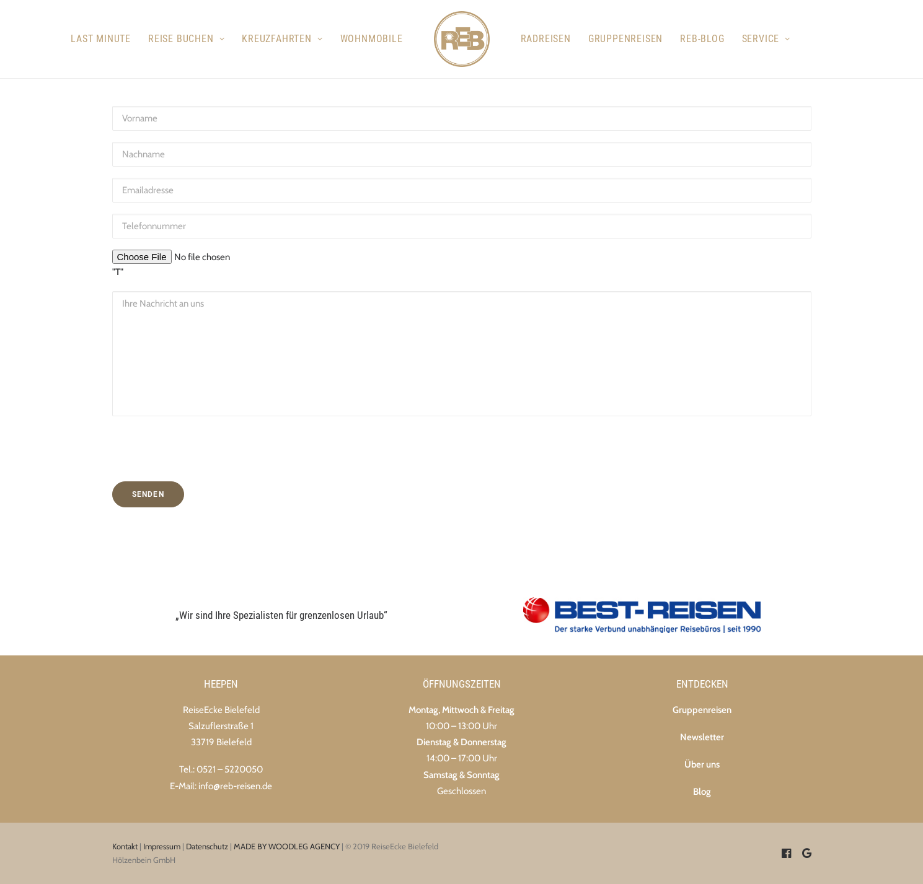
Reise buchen (186, 39)
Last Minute (101, 39)
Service (766, 39)
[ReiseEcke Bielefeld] (462, 39)
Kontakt (125, 846)
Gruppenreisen (625, 39)
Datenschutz (207, 846)
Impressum (161, 846)
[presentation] (184, 434)
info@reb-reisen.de (235, 786)
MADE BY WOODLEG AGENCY (287, 846)
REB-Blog (702, 39)
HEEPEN (221, 684)
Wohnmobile (371, 39)
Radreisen (546, 39)
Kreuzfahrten (282, 39)
